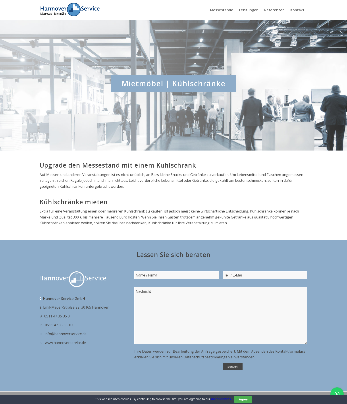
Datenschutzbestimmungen (206, 357)
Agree (243, 399)
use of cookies (221, 399)
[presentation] (168, 371)
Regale (76, 180)
